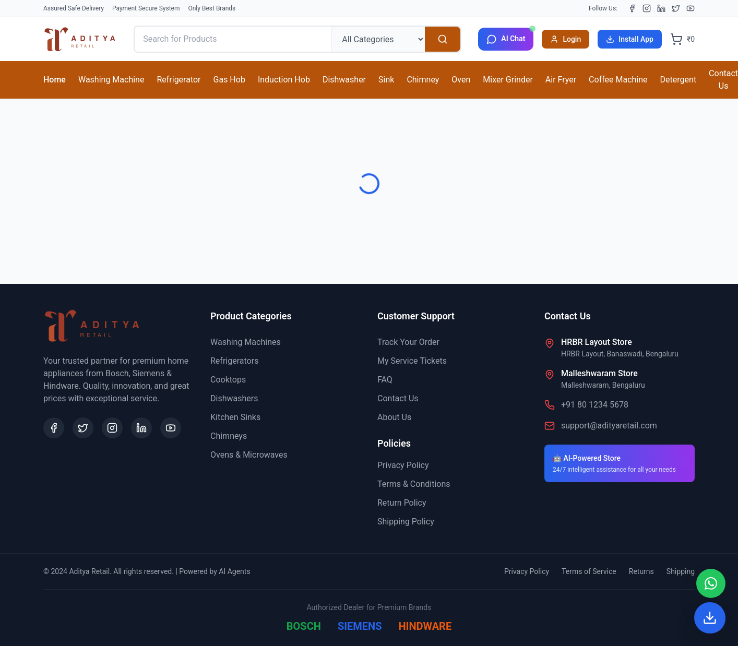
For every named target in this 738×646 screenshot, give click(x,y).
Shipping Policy (405, 522)
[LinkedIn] (661, 8)
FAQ (384, 380)
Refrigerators (234, 361)
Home (54, 80)
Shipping (680, 571)
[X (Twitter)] (676, 8)
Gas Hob (229, 80)
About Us (394, 417)
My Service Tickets (412, 361)
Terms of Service (589, 571)
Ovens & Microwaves (249, 455)
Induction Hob (284, 80)
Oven (460, 80)
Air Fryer (560, 80)
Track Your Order (408, 342)
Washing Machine (111, 80)
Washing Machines (245, 342)
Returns (641, 571)
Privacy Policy (403, 465)
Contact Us (398, 398)
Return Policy (401, 503)
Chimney (423, 80)
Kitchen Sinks (235, 417)
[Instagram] (646, 8)
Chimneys (228, 436)
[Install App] (709, 617)
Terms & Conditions (413, 484)
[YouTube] (690, 8)
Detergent (678, 80)
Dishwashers (234, 398)
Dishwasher (344, 80)
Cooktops (228, 380)
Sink (386, 80)
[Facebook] (632, 8)
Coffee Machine (618, 80)
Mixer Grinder (508, 80)
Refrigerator (178, 80)
